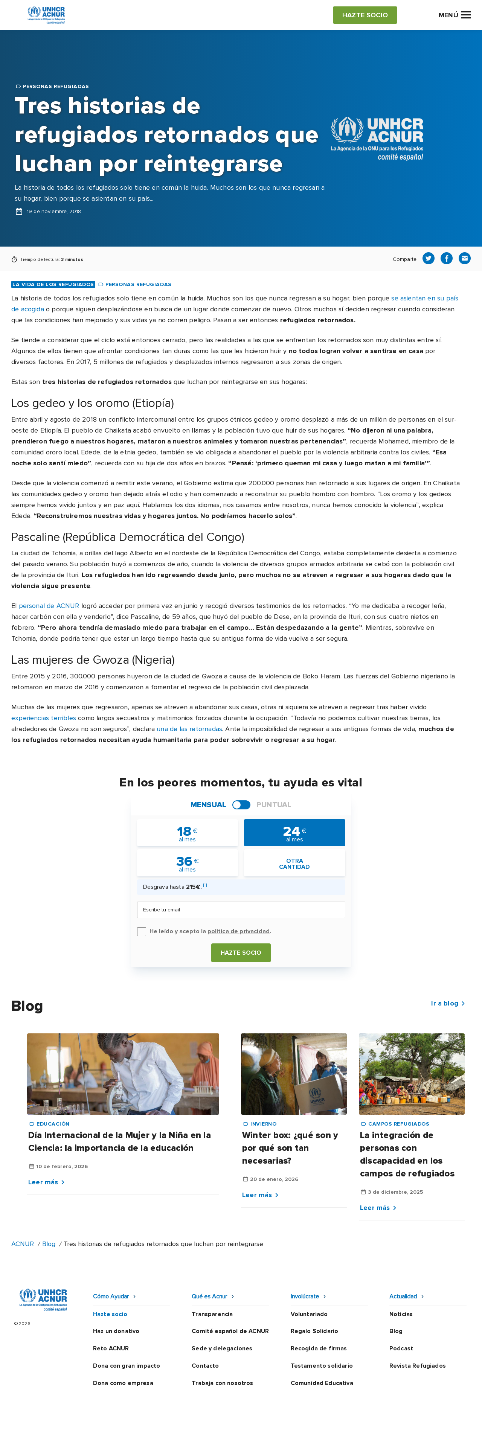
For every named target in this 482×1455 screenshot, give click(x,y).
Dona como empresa (123, 1383)
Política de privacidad (207, 1442)
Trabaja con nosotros (222, 1383)
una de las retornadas (189, 729)
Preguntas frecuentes (439, 1442)
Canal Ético (339, 1442)
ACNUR (22, 1244)
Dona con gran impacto (126, 1366)
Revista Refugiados (417, 1366)
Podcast (401, 1348)
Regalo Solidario (315, 1331)
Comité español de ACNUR (230, 1331)
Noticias (401, 1314)
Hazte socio (241, 953)
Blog (48, 1244)
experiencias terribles (43, 718)
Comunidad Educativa (322, 1383)
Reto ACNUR (111, 1348)
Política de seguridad (280, 1442)
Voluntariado (309, 1314)
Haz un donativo (116, 1331)
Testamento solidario (322, 1366)
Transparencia (212, 1314)
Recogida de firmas (319, 1348)
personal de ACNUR (49, 606)
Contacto (205, 1366)
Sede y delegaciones (222, 1348)
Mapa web (381, 1442)
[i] (205, 885)
